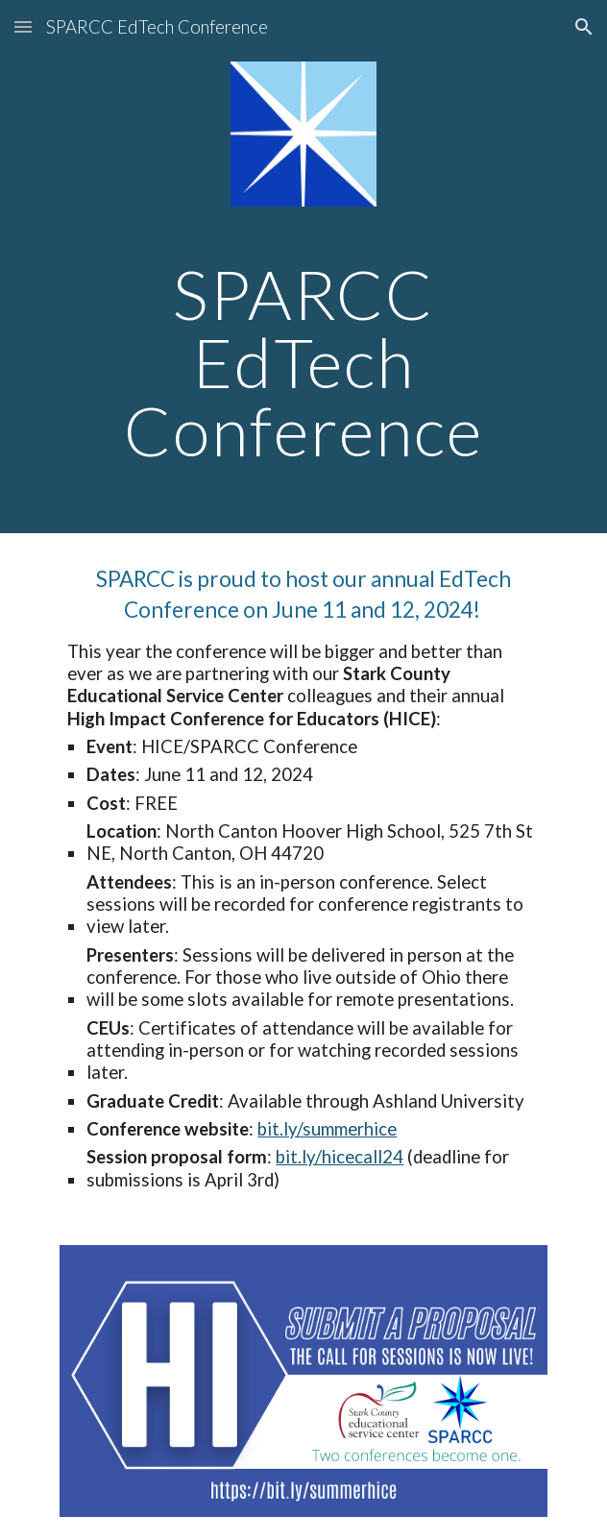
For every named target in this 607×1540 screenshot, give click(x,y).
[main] (303, 362)
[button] (23, 26)
